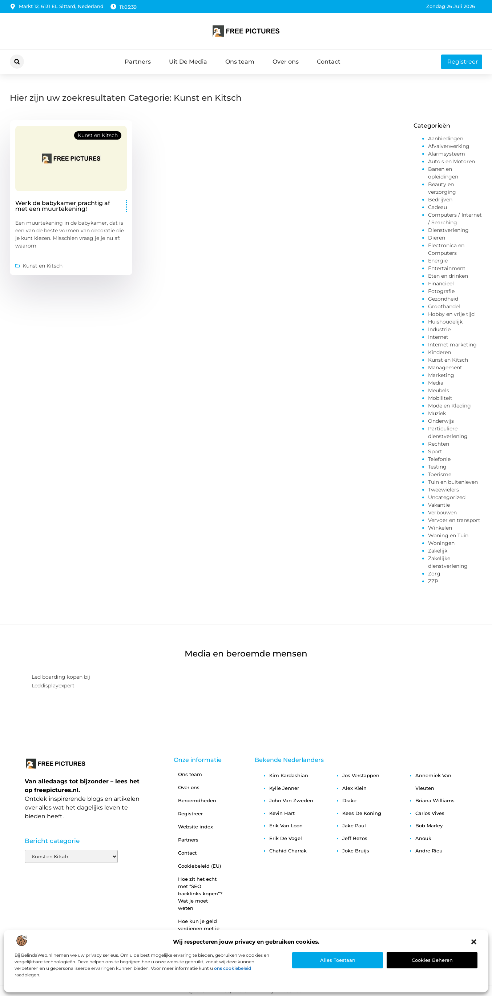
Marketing (441, 375)
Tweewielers (443, 489)
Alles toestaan (337, 960)
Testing (437, 466)
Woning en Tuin (448, 535)
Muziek (437, 413)
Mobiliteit (440, 398)
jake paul (354, 825)
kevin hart (282, 813)
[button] (473, 941)
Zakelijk (437, 550)
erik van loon (286, 825)
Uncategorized (446, 497)
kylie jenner (284, 788)
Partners (138, 61)
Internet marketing (452, 344)
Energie (438, 260)
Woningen (441, 543)
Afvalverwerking (448, 146)
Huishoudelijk (445, 321)
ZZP (433, 581)
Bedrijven (440, 199)
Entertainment (446, 268)
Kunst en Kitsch (98, 135)
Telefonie (439, 459)
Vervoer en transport (454, 520)
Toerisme (439, 474)
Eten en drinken (448, 276)
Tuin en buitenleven (453, 482)
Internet (438, 337)
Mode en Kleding (449, 405)
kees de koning (361, 813)
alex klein (354, 788)
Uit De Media (188, 61)
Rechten (438, 444)
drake (349, 800)
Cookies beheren (432, 960)
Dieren (436, 237)
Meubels (438, 390)
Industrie (439, 329)
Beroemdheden (197, 800)
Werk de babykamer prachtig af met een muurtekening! (62, 206)
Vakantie (439, 505)
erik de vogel (285, 838)
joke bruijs (355, 851)
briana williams (435, 800)
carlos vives (429, 813)
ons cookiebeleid (232, 968)
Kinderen (439, 352)
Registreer (190, 813)
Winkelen (440, 528)
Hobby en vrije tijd (451, 314)
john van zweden (291, 800)
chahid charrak (288, 851)
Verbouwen (442, 512)
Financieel (441, 283)
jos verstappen (360, 775)
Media (435, 382)
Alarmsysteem (446, 153)
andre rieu (429, 851)
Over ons (286, 61)
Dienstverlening (448, 230)
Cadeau (437, 207)
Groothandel (444, 306)
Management (445, 367)
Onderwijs (441, 421)
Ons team (239, 61)
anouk (423, 838)
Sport (435, 451)
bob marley (429, 825)
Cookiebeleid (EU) (199, 866)
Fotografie (441, 291)
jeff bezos (354, 838)
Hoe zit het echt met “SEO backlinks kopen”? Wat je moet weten (200, 893)
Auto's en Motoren (451, 161)
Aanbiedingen (445, 138)
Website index (195, 827)
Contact (328, 61)
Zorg (434, 573)
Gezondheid (443, 299)
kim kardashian (288, 775)
